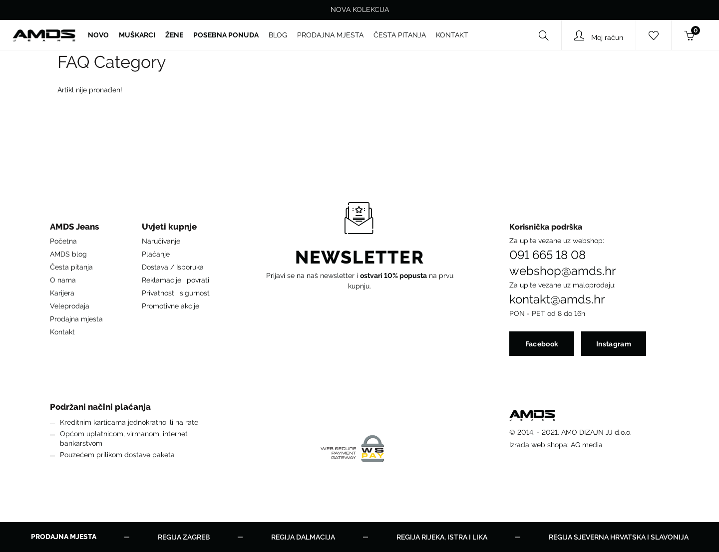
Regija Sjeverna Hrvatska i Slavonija (619, 537)
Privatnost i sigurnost (176, 293)
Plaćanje (156, 254)
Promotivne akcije (170, 306)
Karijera (62, 293)
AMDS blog (68, 254)
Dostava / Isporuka (173, 267)
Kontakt (62, 332)
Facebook (541, 344)
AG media (587, 445)
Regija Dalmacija (303, 537)
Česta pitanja (71, 267)
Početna (63, 241)
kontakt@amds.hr (557, 299)
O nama (63, 280)
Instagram (613, 344)
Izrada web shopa (538, 445)
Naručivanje (161, 241)
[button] (76, 229)
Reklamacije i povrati (175, 280)
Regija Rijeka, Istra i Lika (441, 537)
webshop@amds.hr (562, 271)
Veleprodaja (69, 306)
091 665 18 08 (547, 255)
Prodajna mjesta (76, 319)
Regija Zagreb (184, 537)
